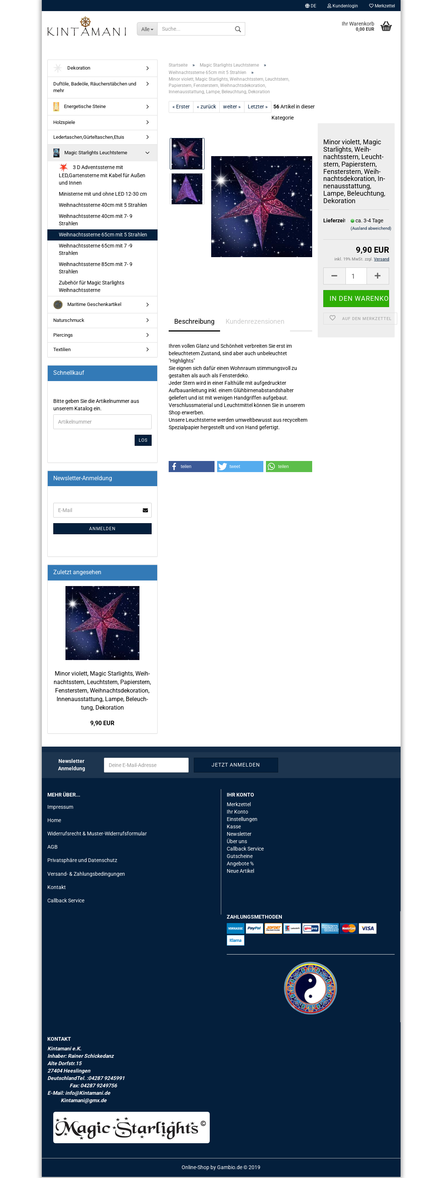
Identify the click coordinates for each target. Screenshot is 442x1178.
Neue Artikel (240, 872)
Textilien (62, 351)
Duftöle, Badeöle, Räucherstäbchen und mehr (94, 89)
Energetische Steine (79, 108)
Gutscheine (240, 857)
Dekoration (71, 69)
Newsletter (239, 835)
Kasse (234, 828)
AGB (52, 848)
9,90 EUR (102, 724)
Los (143, 441)
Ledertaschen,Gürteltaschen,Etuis (88, 138)
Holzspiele (64, 124)
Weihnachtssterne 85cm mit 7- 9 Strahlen (95, 269)
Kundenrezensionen (255, 323)
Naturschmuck (68, 321)
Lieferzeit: (331, 222)
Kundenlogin (342, 6)
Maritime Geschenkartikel (87, 306)
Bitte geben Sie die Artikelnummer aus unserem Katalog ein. (96, 406)
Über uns (237, 842)
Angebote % (240, 865)
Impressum (60, 808)
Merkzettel (382, 6)
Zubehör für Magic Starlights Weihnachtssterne (91, 287)
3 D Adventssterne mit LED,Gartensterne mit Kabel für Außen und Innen (102, 176)
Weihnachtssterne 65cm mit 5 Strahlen (103, 236)
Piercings (63, 336)
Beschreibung (194, 323)
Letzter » (258, 108)
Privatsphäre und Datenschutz (82, 862)
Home (54, 822)
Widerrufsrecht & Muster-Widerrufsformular (97, 835)
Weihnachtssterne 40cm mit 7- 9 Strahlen (95, 221)
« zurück (206, 108)
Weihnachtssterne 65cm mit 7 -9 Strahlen (95, 251)
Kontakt (56, 889)
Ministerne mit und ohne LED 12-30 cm (103, 195)
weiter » (232, 108)
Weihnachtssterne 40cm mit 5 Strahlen (103, 206)
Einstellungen (242, 820)
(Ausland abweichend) (371, 229)
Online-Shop (195, 1168)
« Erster (181, 108)
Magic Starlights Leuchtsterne (90, 154)
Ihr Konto (237, 813)
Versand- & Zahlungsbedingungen (86, 875)
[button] (192, 468)
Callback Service (65, 902)
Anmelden (102, 530)
